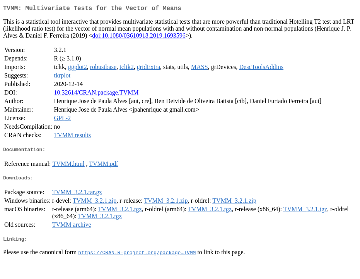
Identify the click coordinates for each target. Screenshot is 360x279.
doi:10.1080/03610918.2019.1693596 (138, 37)
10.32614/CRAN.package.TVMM (96, 94)
